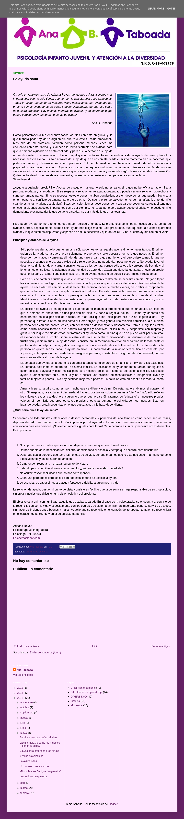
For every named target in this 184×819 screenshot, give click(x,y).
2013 (20, 698)
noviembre (26, 702)
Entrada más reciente (26, 646)
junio (23, 728)
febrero (24, 793)
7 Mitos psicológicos (31, 756)
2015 (20, 687)
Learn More (156, 8)
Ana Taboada (24, 670)
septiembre (27, 712)
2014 (20, 692)
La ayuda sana (28, 761)
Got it (171, 8)
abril (23, 782)
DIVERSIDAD (79, 696)
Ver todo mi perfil (23, 674)
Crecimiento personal (37, 551)
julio (23, 722)
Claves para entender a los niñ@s (39, 750)
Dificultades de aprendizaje (86, 692)
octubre (25, 707)
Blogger (113, 804)
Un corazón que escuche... (35, 766)
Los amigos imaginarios (33, 776)
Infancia (75, 701)
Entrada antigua (160, 646)
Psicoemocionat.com (26, 538)
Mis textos (76, 705)
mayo (24, 733)
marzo (24, 788)
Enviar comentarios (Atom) (45, 652)
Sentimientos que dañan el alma (38, 737)
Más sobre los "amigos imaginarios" (40, 771)
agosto (24, 717)
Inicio (95, 646)
